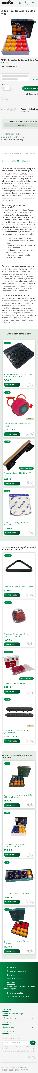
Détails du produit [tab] (12, 154)
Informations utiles (11, 1018)
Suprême (6, 1009)
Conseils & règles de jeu (13, 1014)
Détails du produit (9, 66)
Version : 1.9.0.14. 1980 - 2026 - (13, 1067)
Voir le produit (12, 385)
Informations (8, 1023)
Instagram (33, 1058)
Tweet (11, 109)
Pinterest (15, 109)
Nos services (8, 1027)
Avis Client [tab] (29, 154)
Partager (8, 109)
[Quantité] (7, 88)
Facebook (29, 1058)
